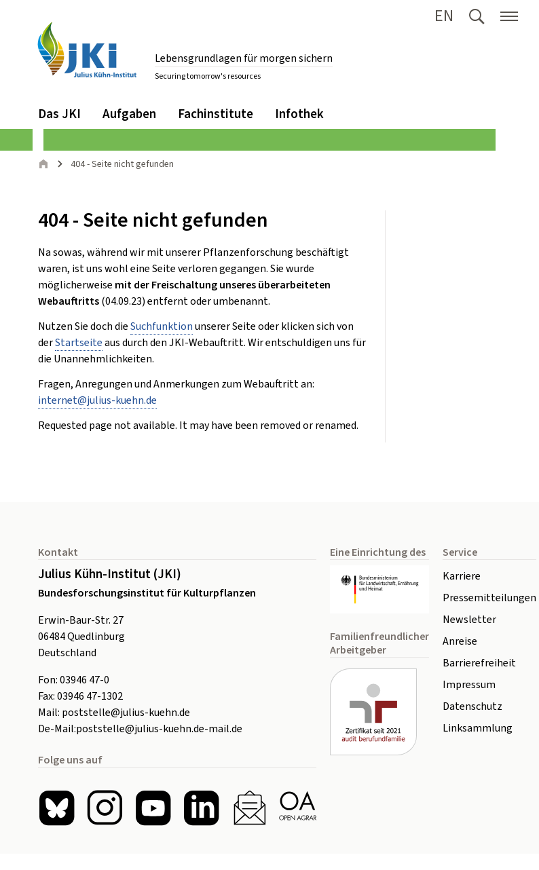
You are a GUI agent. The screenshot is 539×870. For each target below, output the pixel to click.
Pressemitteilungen (489, 597)
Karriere (462, 576)
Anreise (460, 641)
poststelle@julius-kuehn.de (126, 712)
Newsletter (469, 619)
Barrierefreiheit (479, 663)
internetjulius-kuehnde (97, 400)
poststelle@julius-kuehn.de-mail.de (159, 728)
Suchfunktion (161, 326)
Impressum (469, 684)
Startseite (79, 342)
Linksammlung (478, 728)
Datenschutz (472, 706)
